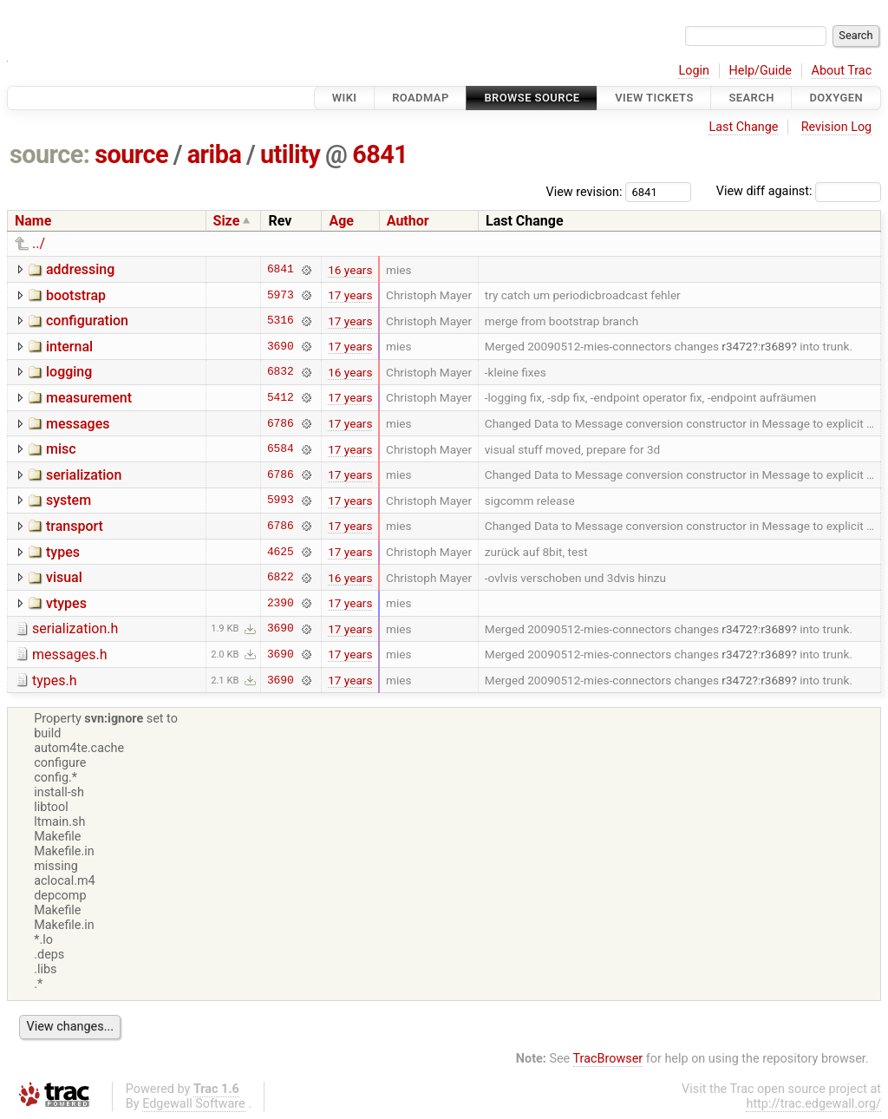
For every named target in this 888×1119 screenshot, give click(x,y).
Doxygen (836, 97)
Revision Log (836, 127)
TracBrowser (608, 1058)
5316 (280, 321)
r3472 (737, 346)
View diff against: (798, 191)
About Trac (842, 70)
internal (69, 346)
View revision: (584, 191)
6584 (280, 449)
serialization (83, 475)
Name (33, 221)
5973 (280, 295)
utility (290, 154)
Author (408, 221)
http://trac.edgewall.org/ (813, 1103)
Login (693, 70)
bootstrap (76, 295)
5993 (280, 500)
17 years (350, 295)
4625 (280, 552)
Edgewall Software (193, 1103)
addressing (80, 269)
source (131, 154)
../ (38, 243)
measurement (89, 397)
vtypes (66, 603)
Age (341, 221)
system (68, 500)
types (63, 552)
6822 (280, 578)
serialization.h (75, 628)
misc (61, 449)
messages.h (70, 654)
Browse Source (531, 97)
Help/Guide (760, 70)
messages (77, 424)
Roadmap (420, 97)
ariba (214, 154)
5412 (280, 397)
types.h (54, 680)
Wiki (344, 97)
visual (64, 577)
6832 (280, 372)
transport (74, 526)
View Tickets (654, 97)
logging (69, 371)
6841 (380, 154)
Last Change (743, 127)
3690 (280, 346)
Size (226, 221)
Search (751, 97)
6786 (280, 423)
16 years (350, 270)
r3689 (776, 346)
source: (50, 154)
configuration (87, 320)
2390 (280, 603)
